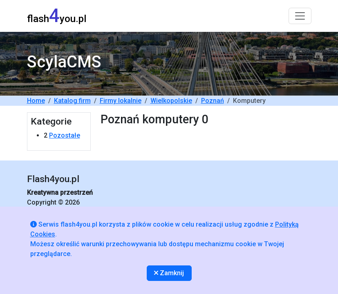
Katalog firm (72, 101)
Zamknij (169, 273)
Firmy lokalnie (120, 101)
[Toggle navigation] (300, 16)
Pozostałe (64, 135)
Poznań (212, 101)
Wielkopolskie (171, 101)
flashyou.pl (56, 16)
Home (36, 101)
